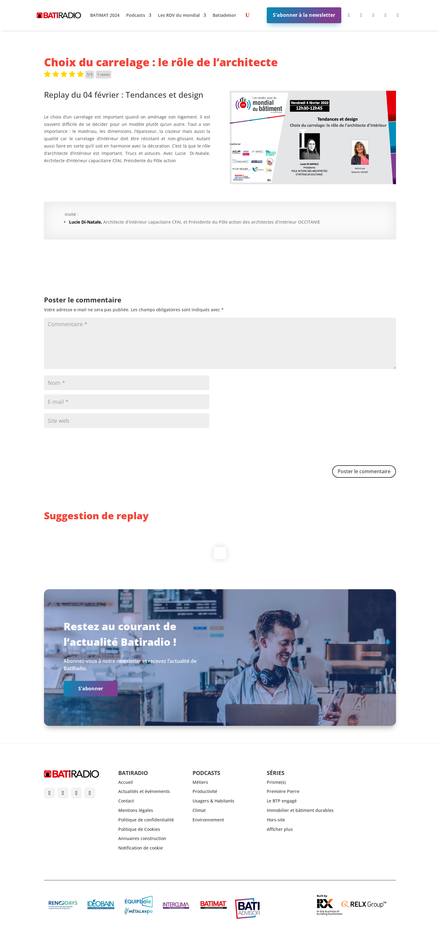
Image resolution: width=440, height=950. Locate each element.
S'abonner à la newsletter (304, 15)
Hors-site (276, 820)
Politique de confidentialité (146, 820)
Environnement (208, 820)
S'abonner (90, 688)
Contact (126, 801)
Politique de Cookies (139, 829)
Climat (199, 810)
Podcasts (135, 15)
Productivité (205, 791)
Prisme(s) (276, 782)
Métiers (200, 782)
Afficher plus (280, 829)
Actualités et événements (144, 791)
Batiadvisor (224, 15)
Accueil (125, 782)
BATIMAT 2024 (104, 15)
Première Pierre (283, 791)
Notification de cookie (140, 848)
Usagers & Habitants (213, 801)
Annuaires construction (142, 838)
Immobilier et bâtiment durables (300, 810)
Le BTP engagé (282, 801)
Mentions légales (135, 810)
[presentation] (90, 447)
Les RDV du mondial (179, 15)
